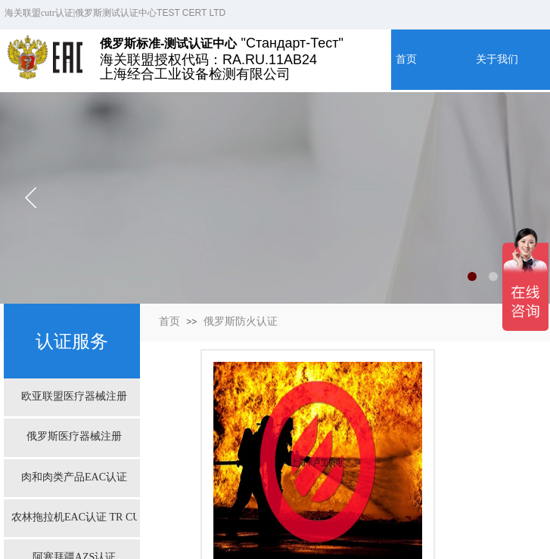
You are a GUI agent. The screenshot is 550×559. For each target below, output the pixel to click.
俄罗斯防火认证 (241, 321)
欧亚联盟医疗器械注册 (74, 396)
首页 (169, 321)
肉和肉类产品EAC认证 (74, 477)
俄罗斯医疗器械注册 (74, 436)
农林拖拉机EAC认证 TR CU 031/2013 (74, 517)
